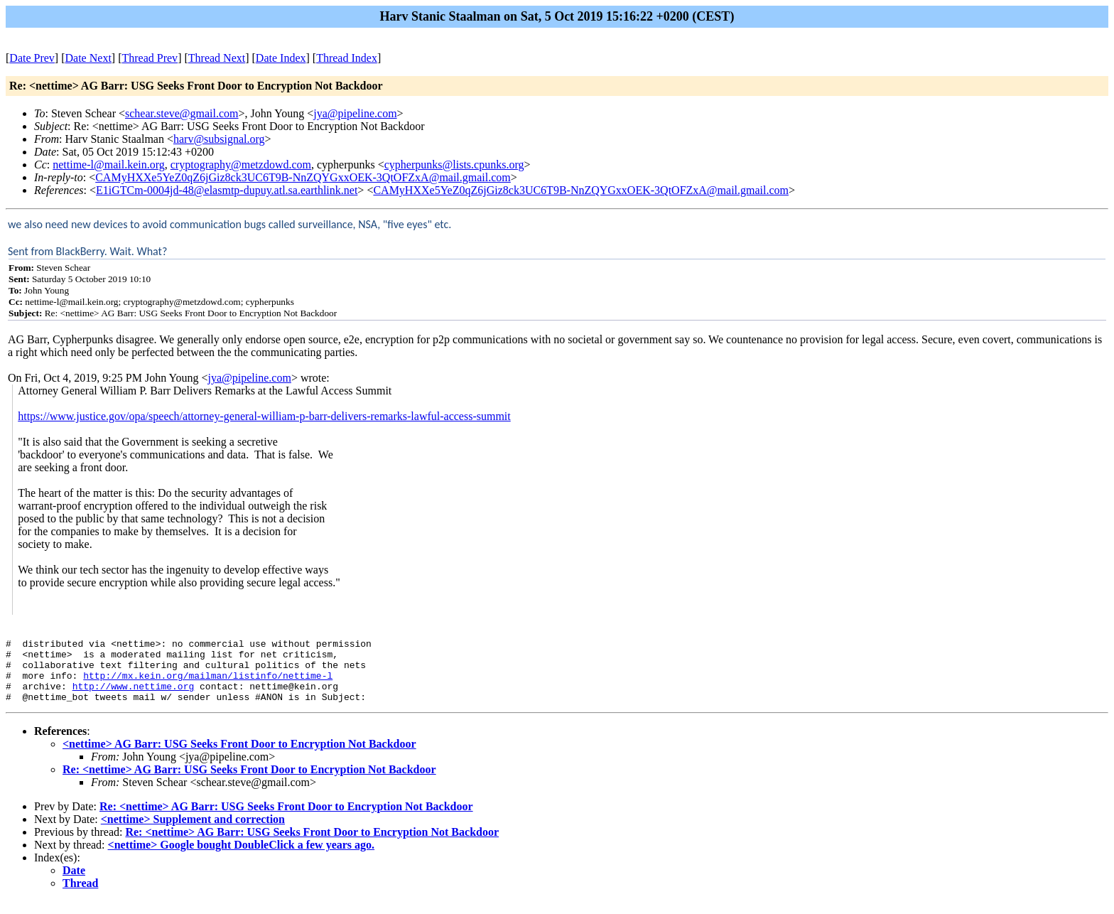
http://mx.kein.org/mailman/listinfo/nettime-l (207, 683)
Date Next (88, 58)
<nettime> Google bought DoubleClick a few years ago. (241, 857)
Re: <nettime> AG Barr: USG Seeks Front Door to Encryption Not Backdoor (249, 782)
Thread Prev (149, 58)
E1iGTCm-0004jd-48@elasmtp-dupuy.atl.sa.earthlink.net (226, 190)
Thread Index (346, 58)
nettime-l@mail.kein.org (109, 164)
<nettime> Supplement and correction (193, 832)
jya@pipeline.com (354, 113)
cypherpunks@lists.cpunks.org (454, 164)
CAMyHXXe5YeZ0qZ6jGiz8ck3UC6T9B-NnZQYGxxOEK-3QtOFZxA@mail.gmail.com (303, 177)
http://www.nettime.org (133, 696)
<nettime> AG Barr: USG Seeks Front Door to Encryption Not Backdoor (239, 757)
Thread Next (216, 58)
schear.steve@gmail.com (182, 113)
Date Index (281, 58)
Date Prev (32, 58)
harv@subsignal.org (219, 139)
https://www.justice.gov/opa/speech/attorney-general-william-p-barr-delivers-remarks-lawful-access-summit (264, 416)
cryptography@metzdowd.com (241, 164)
